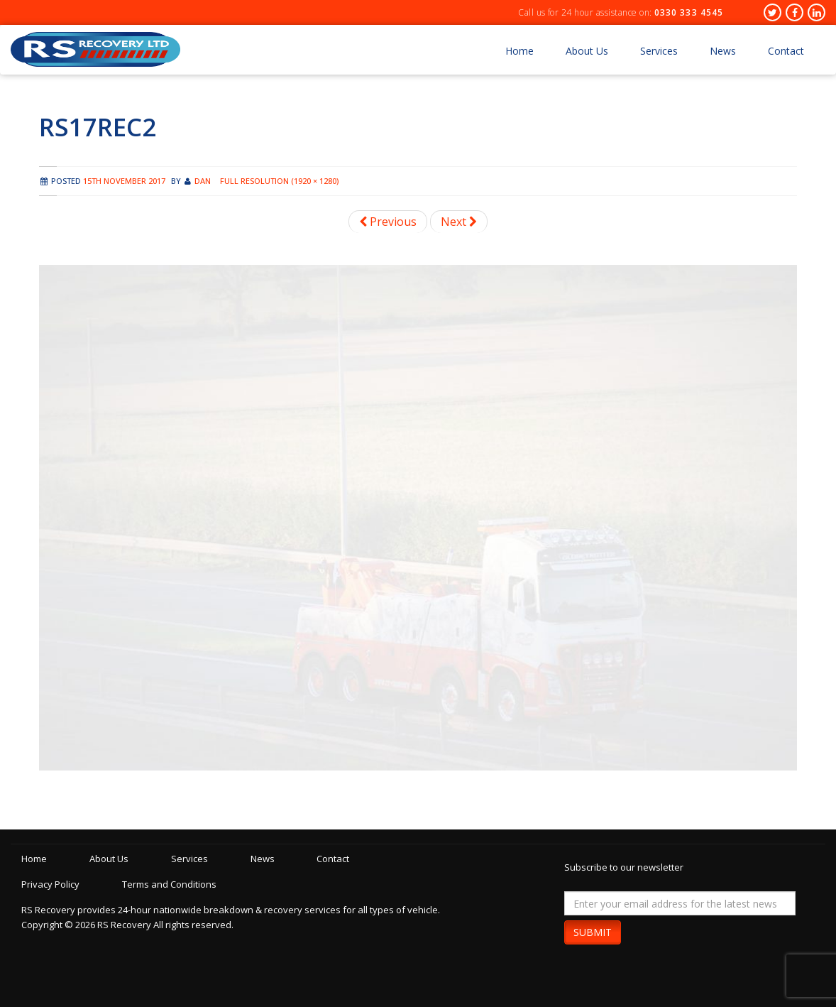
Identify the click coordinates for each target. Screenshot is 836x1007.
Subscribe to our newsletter (623, 867)
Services (659, 51)
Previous (388, 221)
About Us (587, 51)
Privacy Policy (50, 884)
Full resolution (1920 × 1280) (279, 180)
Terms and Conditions (171, 884)
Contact (786, 51)
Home (519, 51)
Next (459, 221)
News (723, 51)
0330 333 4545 (688, 12)
